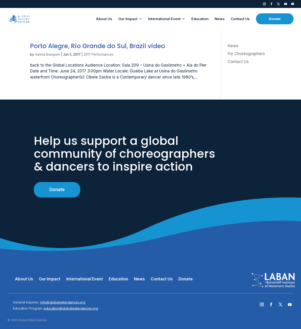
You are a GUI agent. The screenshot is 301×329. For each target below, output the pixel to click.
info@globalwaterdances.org (62, 302)
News (233, 45)
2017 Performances (98, 54)
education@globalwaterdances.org (71, 308)
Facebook (271, 5)
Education (118, 279)
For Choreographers (246, 53)
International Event (84, 279)
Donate (57, 189)
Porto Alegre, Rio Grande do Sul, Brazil (97, 46)
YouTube (285, 5)
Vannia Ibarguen (47, 54)
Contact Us (238, 61)
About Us (24, 279)
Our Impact (49, 279)
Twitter (278, 5)
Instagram (264, 5)
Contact (292, 5)
